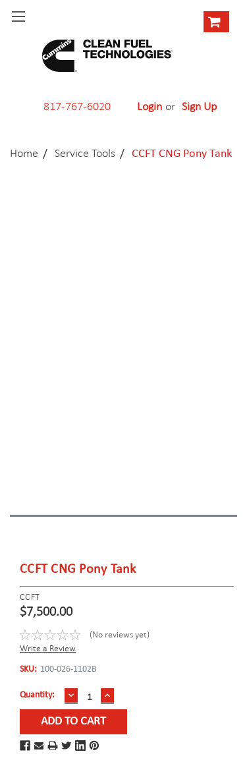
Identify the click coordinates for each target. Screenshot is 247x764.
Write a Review (48, 648)
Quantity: (37, 695)
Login (149, 106)
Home (24, 153)
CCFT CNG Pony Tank (182, 154)
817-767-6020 (77, 106)
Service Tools (85, 153)
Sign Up (199, 106)
